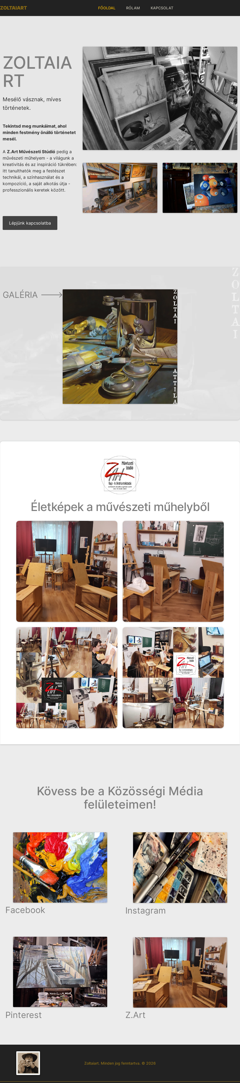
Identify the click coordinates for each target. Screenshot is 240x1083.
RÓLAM (133, 8)
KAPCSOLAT (162, 8)
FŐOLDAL (106, 8)
